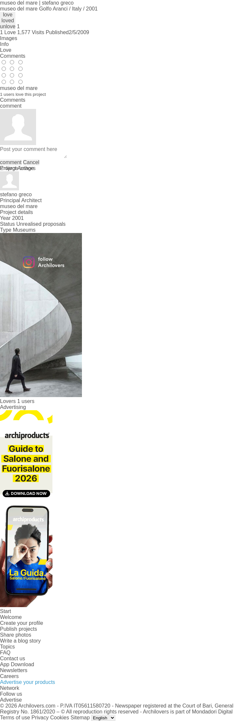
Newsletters (14, 670)
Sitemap (80, 717)
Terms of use (15, 717)
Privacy (40, 717)
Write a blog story (20, 641)
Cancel (31, 162)
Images (8, 38)
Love (5, 50)
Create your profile (21, 623)
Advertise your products (27, 682)
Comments (12, 56)
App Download (17, 664)
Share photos (15, 635)
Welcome (11, 617)
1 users (25, 401)
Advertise (11, 700)
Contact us (12, 658)
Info (4, 44)
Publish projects (18, 629)
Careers (9, 676)
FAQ (5, 652)
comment (11, 162)
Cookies (59, 717)
